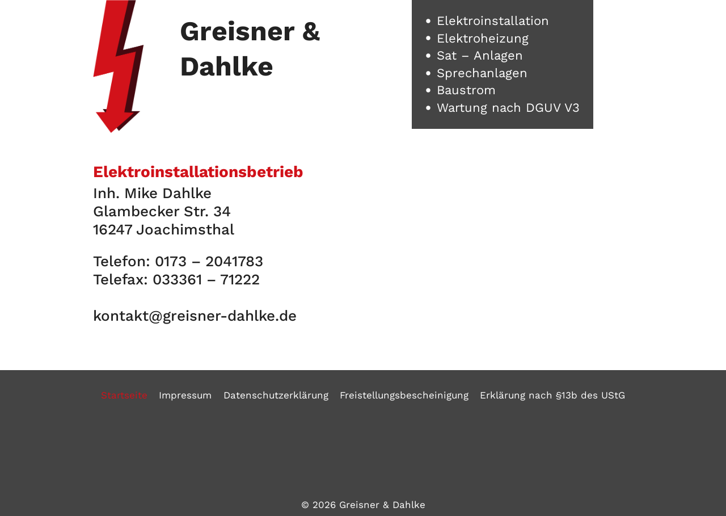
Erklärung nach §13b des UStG (552, 395)
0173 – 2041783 (209, 261)
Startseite (124, 395)
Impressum (185, 395)
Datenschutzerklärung (275, 395)
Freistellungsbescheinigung (404, 395)
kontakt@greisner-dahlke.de (195, 315)
